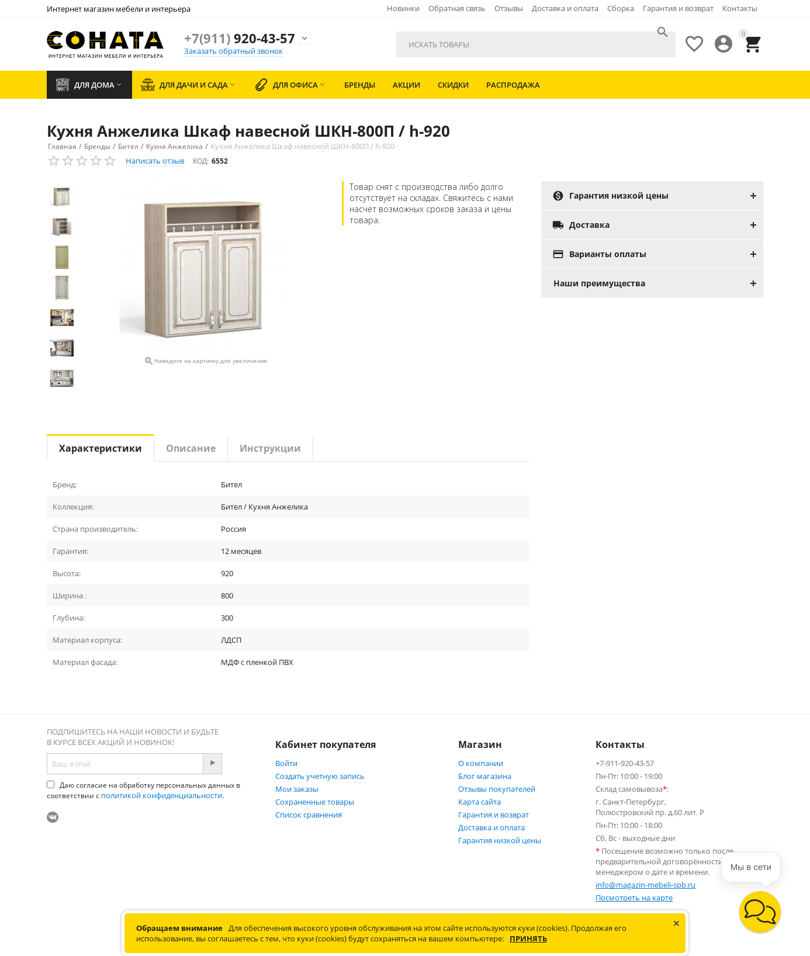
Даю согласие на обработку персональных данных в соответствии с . (143, 790)
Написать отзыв (155, 160)
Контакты (739, 8)
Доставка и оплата (565, 8)
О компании (480, 763)
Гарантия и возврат (678, 8)
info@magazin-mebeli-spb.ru (645, 884)
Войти (286, 763)
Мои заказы (297, 789)
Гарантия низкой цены (499, 840)
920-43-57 (239, 38)
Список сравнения (308, 814)
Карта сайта (479, 801)
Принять (528, 938)
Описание (191, 448)
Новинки (403, 8)
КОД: (201, 161)
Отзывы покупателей (496, 789)
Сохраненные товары (314, 801)
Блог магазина (484, 776)
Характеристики (100, 448)
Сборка (620, 8)
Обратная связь (457, 8)
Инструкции (270, 448)
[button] (760, 912)
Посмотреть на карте (634, 897)
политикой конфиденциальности (161, 795)
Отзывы (508, 8)
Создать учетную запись (320, 776)
